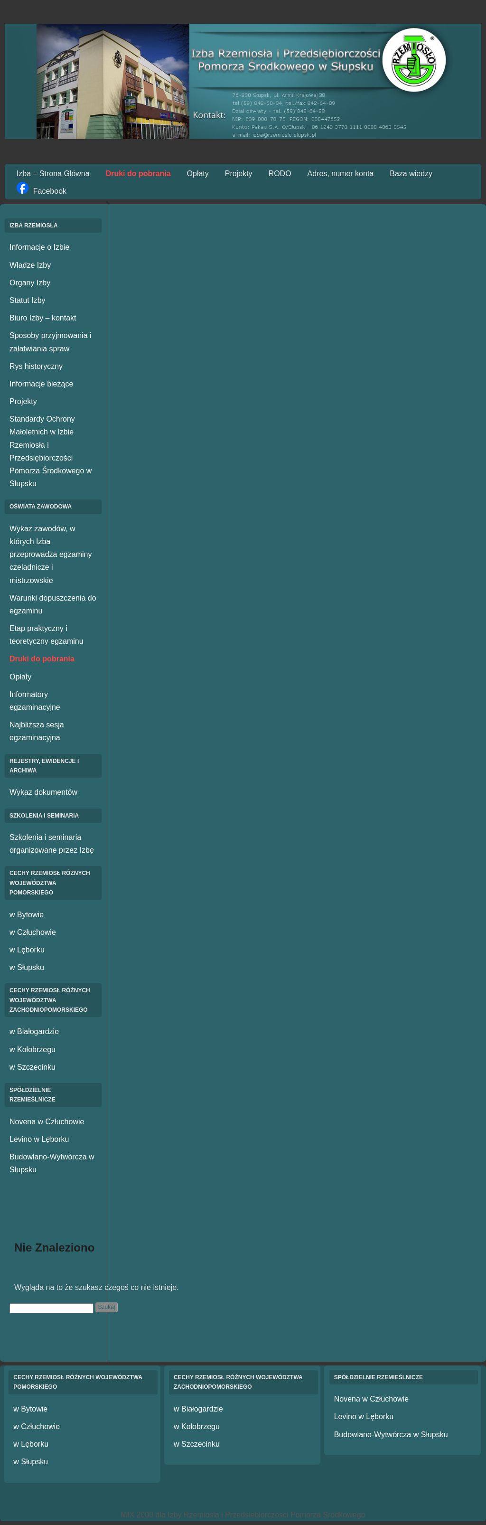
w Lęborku (27, 950)
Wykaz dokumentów (43, 792)
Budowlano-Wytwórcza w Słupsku (391, 1435)
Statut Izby (27, 300)
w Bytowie (26, 915)
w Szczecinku (32, 1067)
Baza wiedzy (411, 173)
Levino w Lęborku (39, 1139)
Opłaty (198, 173)
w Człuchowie (32, 932)
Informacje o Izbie (39, 247)
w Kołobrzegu (32, 1049)
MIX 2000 (137, 1515)
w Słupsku (26, 967)
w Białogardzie (34, 1031)
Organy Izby (29, 283)
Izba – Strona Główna (53, 173)
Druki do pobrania (138, 173)
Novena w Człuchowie (46, 1122)
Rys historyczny (36, 366)
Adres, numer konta (341, 173)
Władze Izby (30, 265)
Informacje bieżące (41, 384)
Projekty (238, 173)
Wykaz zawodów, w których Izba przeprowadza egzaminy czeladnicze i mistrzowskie (50, 554)
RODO (280, 173)
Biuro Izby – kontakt (42, 318)
